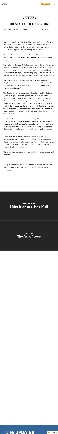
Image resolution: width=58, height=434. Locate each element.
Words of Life (29, 18)
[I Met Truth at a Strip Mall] (29, 206)
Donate (46, 4)
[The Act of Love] (29, 235)
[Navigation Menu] (54, 4)
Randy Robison (12, 30)
